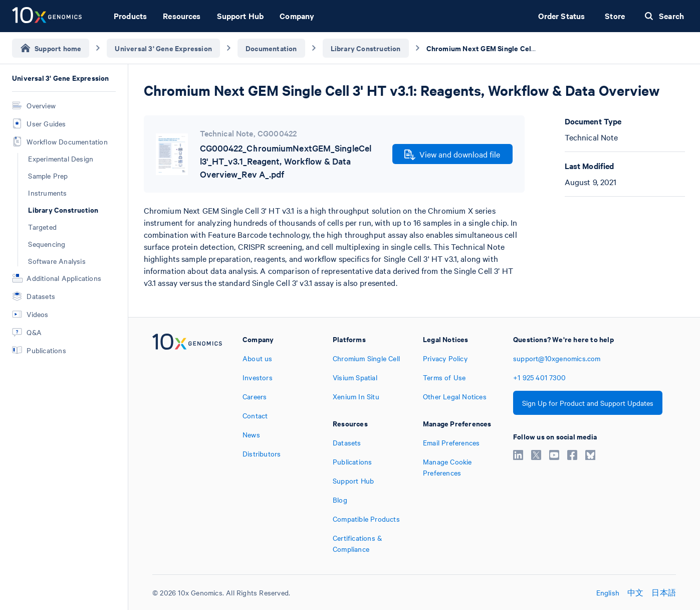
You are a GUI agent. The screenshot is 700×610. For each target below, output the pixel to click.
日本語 (663, 592)
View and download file (452, 154)
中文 (635, 592)
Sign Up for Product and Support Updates (587, 403)
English (607, 592)
